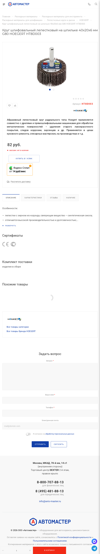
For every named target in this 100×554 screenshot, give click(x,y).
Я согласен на (53, 434)
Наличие (70, 198)
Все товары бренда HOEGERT (21, 331)
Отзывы (54, 198)
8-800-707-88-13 (49, 484)
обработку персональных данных (59, 434)
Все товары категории (18, 327)
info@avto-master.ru (50, 501)
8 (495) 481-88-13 (49, 493)
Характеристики (33, 198)
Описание (11, 198)
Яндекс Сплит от (19, 169)
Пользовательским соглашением (50, 541)
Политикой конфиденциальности (74, 537)
